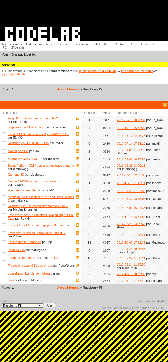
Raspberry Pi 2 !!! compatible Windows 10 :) (38, 206)
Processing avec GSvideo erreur (30, 265)
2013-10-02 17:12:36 (131, 242)
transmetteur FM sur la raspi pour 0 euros (36, 225)
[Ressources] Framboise (24, 242)
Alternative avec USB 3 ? (25, 158)
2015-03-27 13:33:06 (131, 198)
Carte (133, 44)
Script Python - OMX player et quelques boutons (41, 165)
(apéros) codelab (13, 74)
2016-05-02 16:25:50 (131, 159)
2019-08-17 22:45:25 (131, 135)
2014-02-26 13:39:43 (131, 224)
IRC (4, 47)
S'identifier (18, 47)
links (11, 280)
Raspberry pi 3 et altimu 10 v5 (28, 143)
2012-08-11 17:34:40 (131, 280)
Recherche (63, 44)
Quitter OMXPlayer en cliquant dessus (34, 181)
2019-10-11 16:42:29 (131, 128)
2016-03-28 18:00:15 (131, 165)
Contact (120, 44)
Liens (144, 44)
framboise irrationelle (22, 257)
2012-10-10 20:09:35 (131, 274)
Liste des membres (39, 44)
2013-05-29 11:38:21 (131, 258)
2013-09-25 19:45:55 (131, 248)
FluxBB (161, 301)
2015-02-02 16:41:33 (131, 207)
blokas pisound (18, 151)
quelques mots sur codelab (97, 71)
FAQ (97, 44)
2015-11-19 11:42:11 (131, 183)
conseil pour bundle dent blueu (29, 273)
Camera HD (16, 174)
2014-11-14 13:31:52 (131, 216)
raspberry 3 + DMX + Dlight (26, 127)
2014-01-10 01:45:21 (131, 234)
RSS (107, 44)
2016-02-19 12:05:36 (131, 175)
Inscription (82, 44)
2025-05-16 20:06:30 (131, 120)
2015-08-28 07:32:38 (131, 191)
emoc (145, 308)
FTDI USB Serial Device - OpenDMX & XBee (38, 134)
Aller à (29, 304)
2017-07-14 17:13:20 (131, 143)
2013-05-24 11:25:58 (131, 264)
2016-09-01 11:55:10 (131, 149)
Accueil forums (12, 44)
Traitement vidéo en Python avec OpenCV (37, 233)
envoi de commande (22, 190)
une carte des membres (137, 71)
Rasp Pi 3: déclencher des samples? (33, 118)
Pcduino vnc (16, 250)
